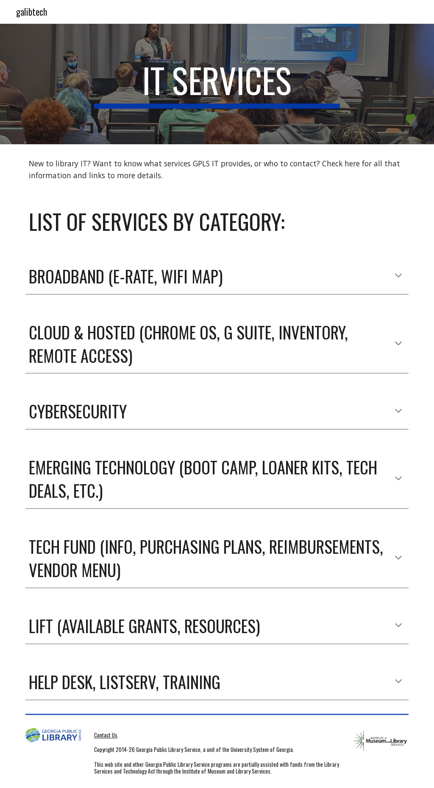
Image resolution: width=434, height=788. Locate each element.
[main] (217, 84)
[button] (398, 276)
